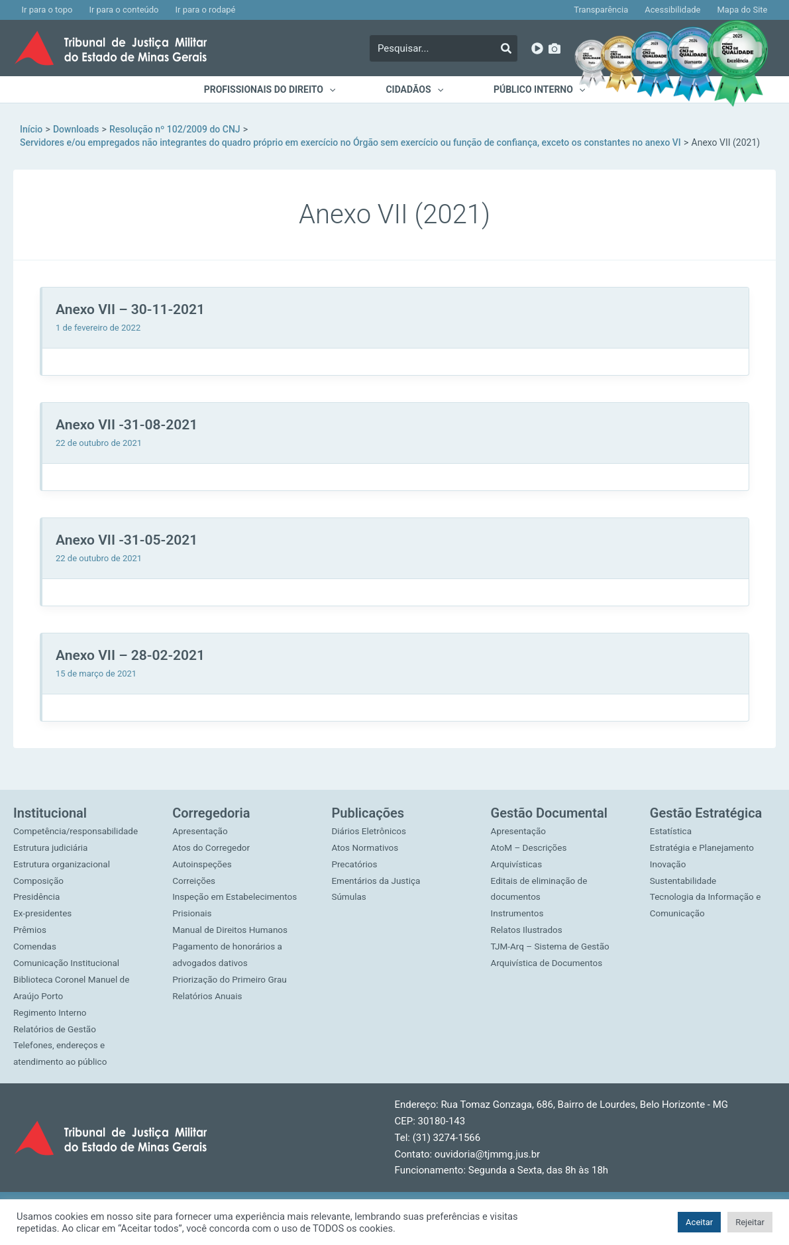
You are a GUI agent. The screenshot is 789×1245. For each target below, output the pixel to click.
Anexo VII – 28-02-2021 (130, 655)
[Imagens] (554, 48)
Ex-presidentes (43, 914)
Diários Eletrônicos (370, 815)
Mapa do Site (744, 10)
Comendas (35, 947)
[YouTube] (537, 48)
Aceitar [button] (699, 1222)
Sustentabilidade (684, 865)
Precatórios (355, 848)
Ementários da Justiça (377, 865)
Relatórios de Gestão (56, 1029)
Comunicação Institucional (68, 963)
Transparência (609, 10)
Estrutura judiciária (52, 848)
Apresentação (201, 815)
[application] (331, 89)
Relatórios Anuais (208, 980)
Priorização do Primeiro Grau (231, 963)
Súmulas (349, 881)
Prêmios (30, 931)
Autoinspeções (203, 848)
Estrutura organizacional (63, 865)
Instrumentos (518, 898)
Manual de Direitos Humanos (231, 914)
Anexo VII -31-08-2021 (126, 425)
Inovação (669, 848)
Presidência (37, 898)
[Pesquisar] (506, 48)
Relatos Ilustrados (528, 914)
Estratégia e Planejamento (704, 832)
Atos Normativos (366, 832)
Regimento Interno (51, 1012)
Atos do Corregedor (212, 832)
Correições (194, 865)
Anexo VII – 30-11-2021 (130, 309)
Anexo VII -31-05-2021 (126, 540)
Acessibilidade (678, 10)
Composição (39, 881)
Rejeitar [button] (749, 1222)
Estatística (672, 815)
